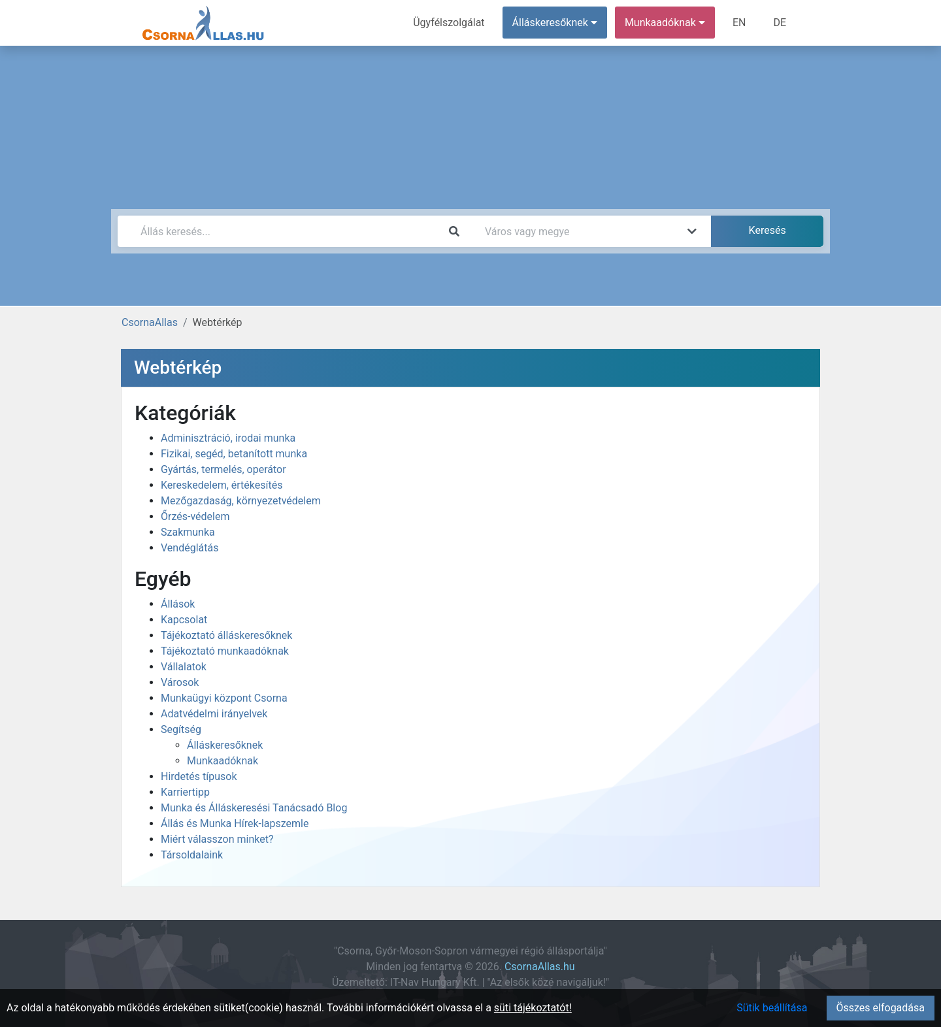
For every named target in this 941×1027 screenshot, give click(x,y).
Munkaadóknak (222, 761)
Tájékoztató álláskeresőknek (226, 635)
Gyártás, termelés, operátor (223, 469)
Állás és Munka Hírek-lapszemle (234, 823)
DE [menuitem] (779, 22)
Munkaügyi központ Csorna (224, 698)
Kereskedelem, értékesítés (221, 485)
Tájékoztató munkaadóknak (225, 651)
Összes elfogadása (880, 1008)
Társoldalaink (192, 855)
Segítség (181, 729)
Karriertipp (185, 792)
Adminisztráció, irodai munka (228, 438)
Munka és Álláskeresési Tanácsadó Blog (254, 808)
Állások (178, 604)
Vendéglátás (189, 548)
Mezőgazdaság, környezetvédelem (241, 501)
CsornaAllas (150, 322)
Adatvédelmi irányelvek (214, 714)
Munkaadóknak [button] (665, 22)
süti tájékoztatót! (533, 1008)
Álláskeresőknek (225, 745)
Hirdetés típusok (199, 776)
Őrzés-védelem (195, 516)
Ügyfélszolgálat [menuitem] (448, 22)
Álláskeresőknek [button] (554, 22)
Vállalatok (183, 666)
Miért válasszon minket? (217, 839)
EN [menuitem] (739, 22)
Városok (180, 682)
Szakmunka (188, 532)
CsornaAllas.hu (539, 966)
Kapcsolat (184, 619)
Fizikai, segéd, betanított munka (234, 454)
